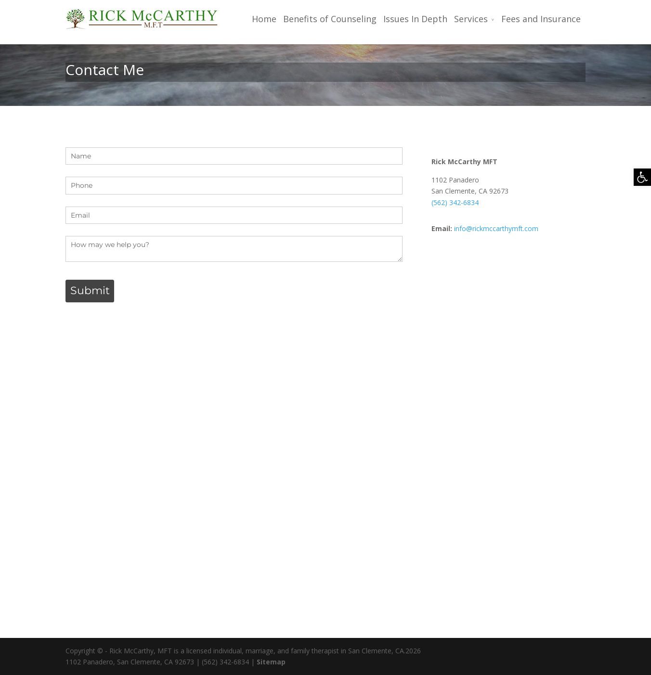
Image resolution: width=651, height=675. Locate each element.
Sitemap (271, 661)
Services (471, 19)
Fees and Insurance (541, 19)
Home (264, 19)
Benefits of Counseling (330, 19)
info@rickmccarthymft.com (496, 228)
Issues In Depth (415, 19)
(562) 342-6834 (455, 202)
